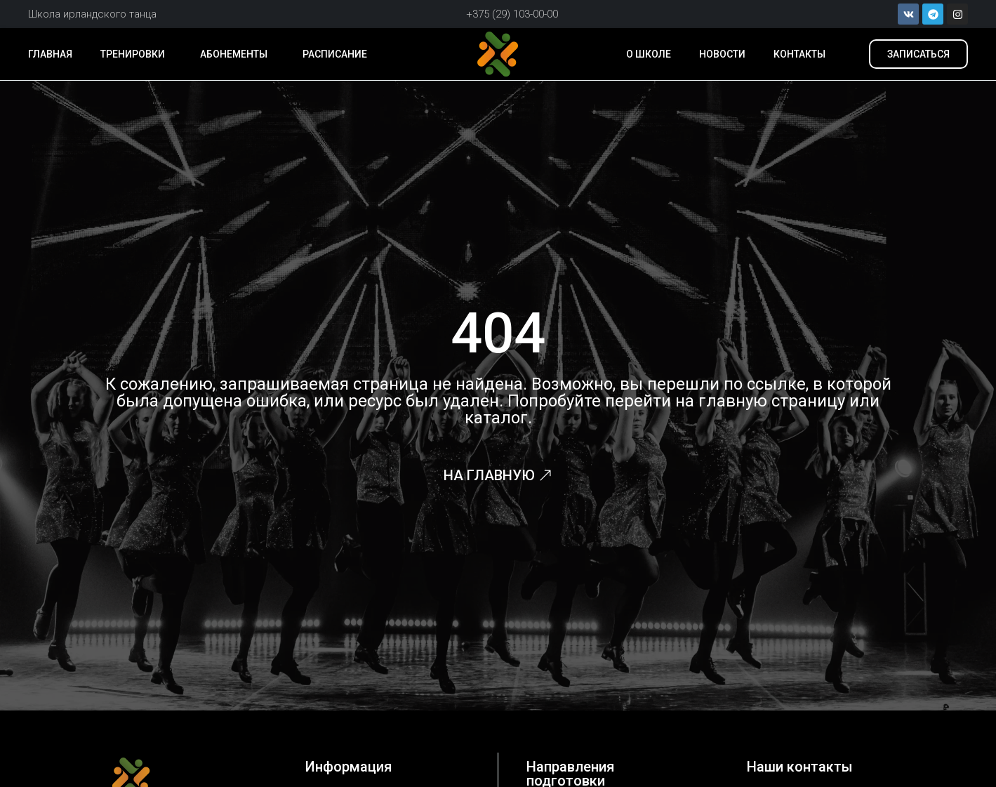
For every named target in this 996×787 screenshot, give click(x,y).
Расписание (335, 54)
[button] (918, 54)
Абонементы (237, 54)
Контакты (799, 54)
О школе (648, 54)
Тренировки (136, 54)
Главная (50, 54)
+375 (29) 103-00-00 (512, 14)
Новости (722, 54)
